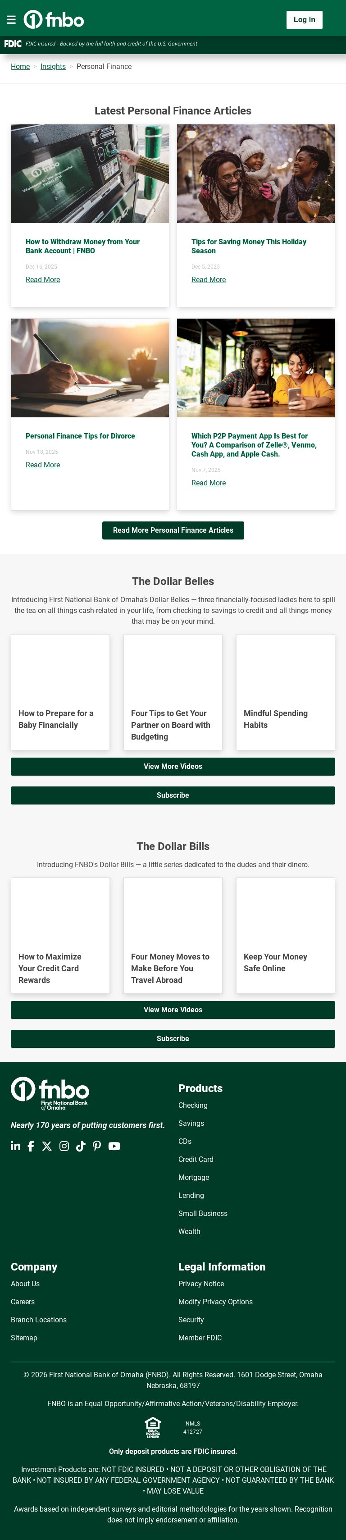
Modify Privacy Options (215, 1302)
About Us (25, 1284)
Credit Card (196, 1159)
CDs (184, 1141)
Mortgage (193, 1177)
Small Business (203, 1213)
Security (191, 1320)
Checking (193, 1105)
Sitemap (24, 1338)
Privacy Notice (201, 1284)
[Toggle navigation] (11, 20)
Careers (23, 1302)
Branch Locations (39, 1320)
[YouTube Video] (60, 662)
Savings (191, 1123)
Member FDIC (200, 1338)
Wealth (189, 1231)
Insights (53, 66)
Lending (191, 1195)
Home (20, 66)
